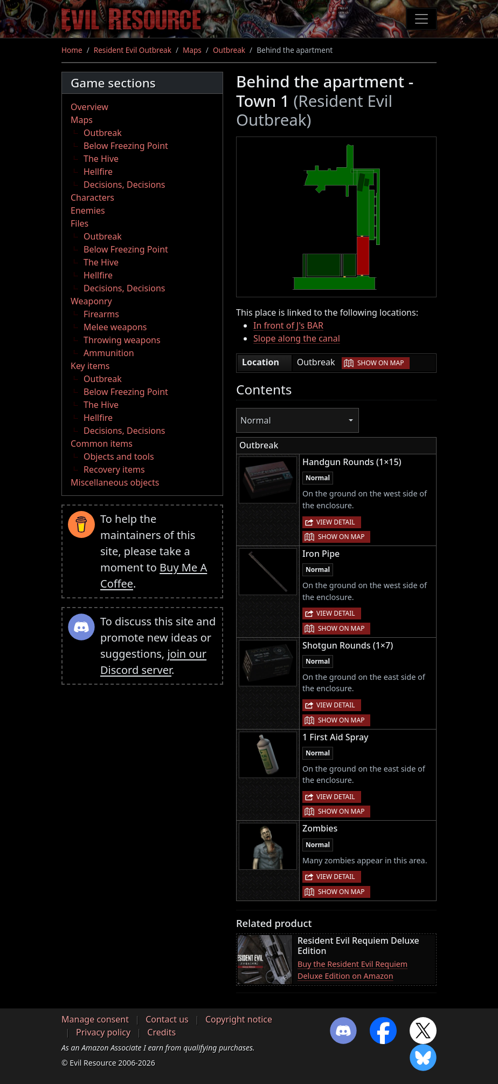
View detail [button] (335, 522)
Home (71, 50)
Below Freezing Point (126, 146)
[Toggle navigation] (421, 19)
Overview (89, 107)
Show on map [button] (380, 362)
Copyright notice (238, 1019)
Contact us (167, 1019)
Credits (161, 1032)
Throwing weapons (122, 340)
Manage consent (95, 1019)
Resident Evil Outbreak (132, 50)
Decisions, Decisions (124, 184)
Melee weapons (115, 327)
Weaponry (91, 301)
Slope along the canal (296, 338)
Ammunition (109, 353)
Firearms (101, 314)
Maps (192, 50)
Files (79, 223)
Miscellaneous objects (115, 482)
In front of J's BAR (288, 325)
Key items (90, 366)
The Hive (101, 159)
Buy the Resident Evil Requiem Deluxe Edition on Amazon (352, 970)
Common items (102, 443)
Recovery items (114, 469)
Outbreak (229, 50)
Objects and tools (119, 456)
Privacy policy (103, 1032)
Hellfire (98, 172)
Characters (92, 197)
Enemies (88, 210)
